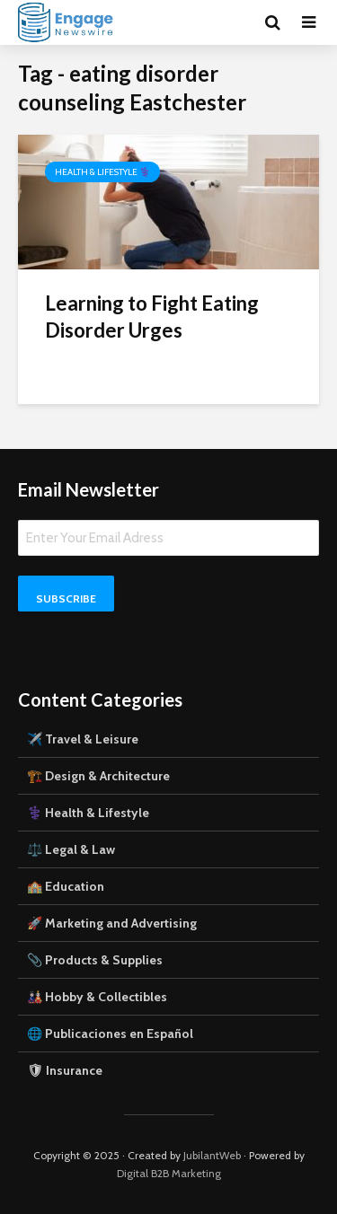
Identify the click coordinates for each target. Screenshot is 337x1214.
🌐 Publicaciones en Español (110, 1033)
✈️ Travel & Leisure (82, 739)
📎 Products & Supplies (95, 960)
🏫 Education (65, 886)
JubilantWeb (212, 1155)
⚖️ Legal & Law (71, 849)
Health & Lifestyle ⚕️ (102, 172)
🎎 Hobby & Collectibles (97, 997)
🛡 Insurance (64, 1070)
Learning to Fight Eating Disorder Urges (152, 316)
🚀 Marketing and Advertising (112, 923)
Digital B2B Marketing (169, 1173)
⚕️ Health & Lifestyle (88, 813)
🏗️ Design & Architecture (98, 776)
